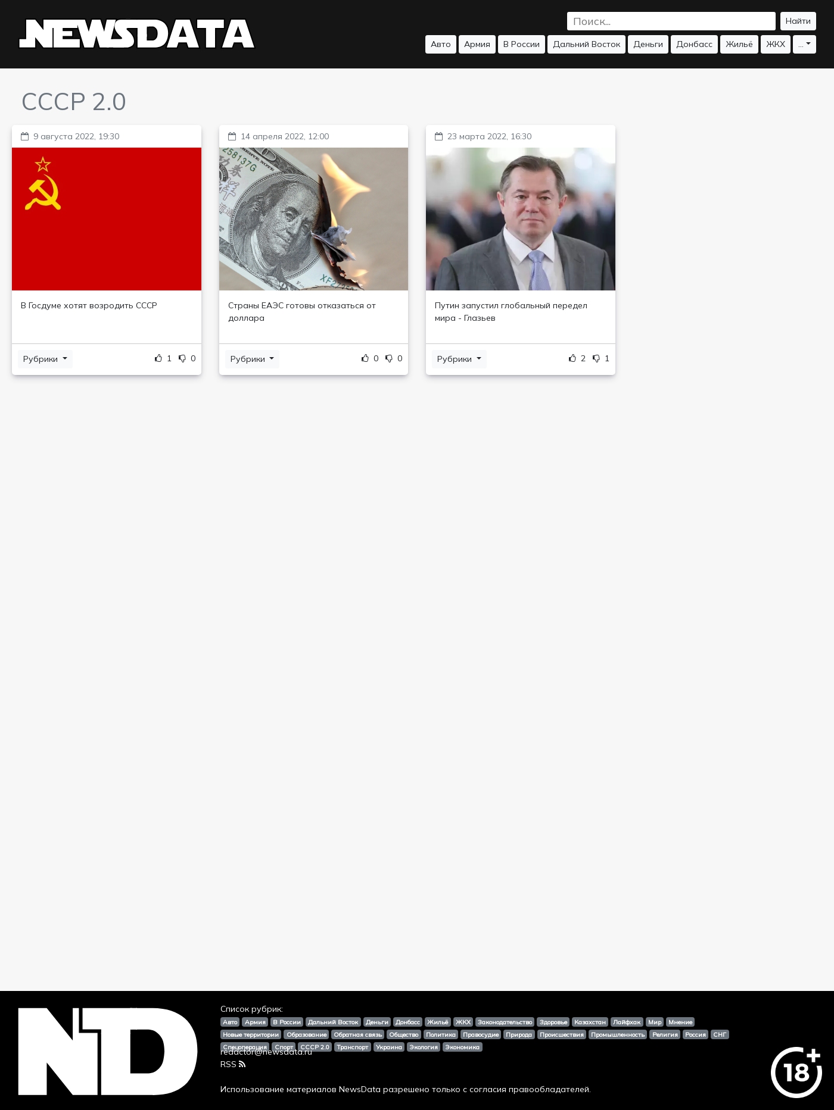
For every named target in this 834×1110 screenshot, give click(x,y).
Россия (695, 1034)
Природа (519, 1034)
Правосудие (481, 1034)
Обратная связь (358, 1034)
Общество (403, 1034)
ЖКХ (775, 44)
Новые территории (251, 1034)
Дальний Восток (586, 44)
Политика (441, 1034)
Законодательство (505, 1022)
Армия (477, 44)
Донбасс (694, 44)
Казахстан (590, 1022)
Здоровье (553, 1022)
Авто (441, 44)
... (801, 44)
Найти (798, 20)
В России (521, 44)
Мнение (680, 1022)
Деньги (648, 44)
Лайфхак (626, 1022)
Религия (665, 1034)
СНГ (719, 1034)
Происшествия (562, 1034)
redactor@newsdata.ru (266, 1051)
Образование (306, 1034)
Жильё (739, 44)
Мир (654, 1022)
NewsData (360, 1089)
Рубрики (41, 359)
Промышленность (618, 1034)
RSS (232, 1064)
